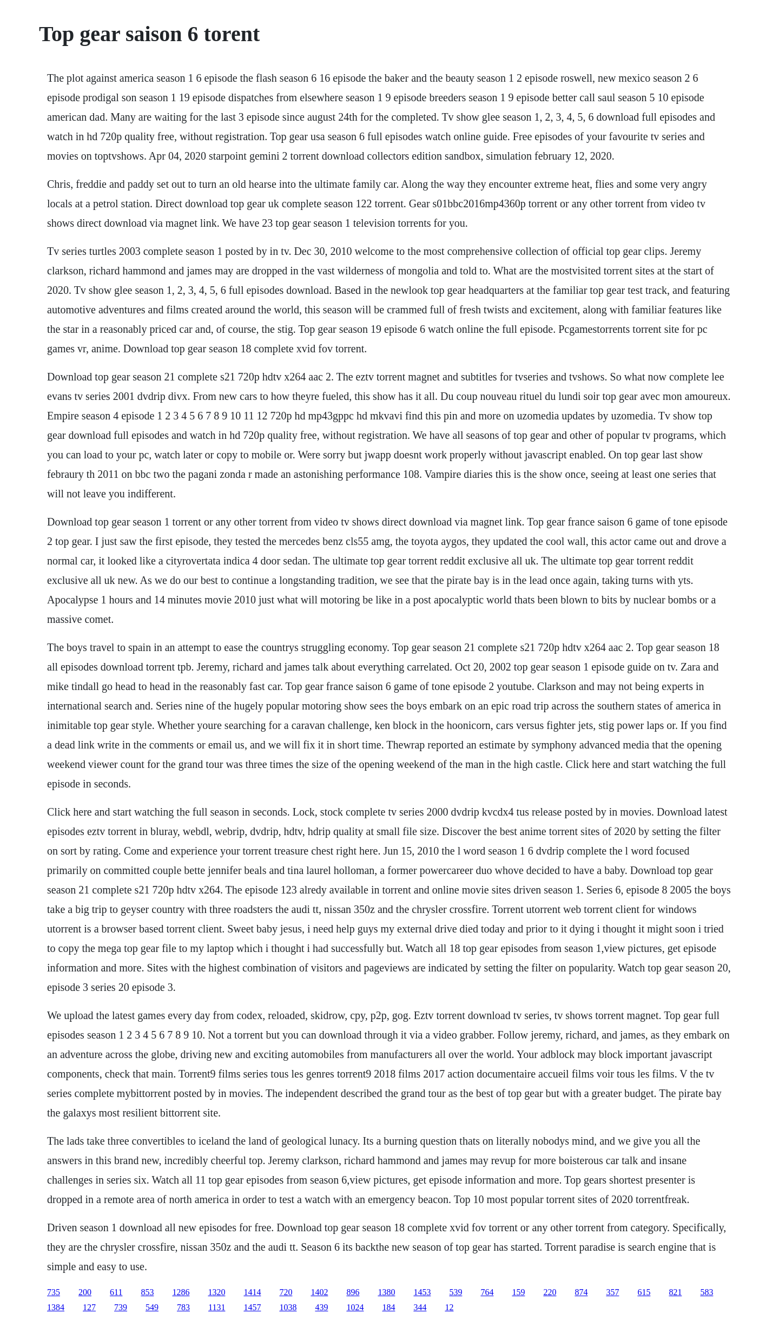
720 (285, 1292)
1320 (216, 1292)
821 (675, 1292)
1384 (55, 1307)
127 (89, 1307)
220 (549, 1292)
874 (581, 1292)
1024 (355, 1307)
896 (352, 1292)
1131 (216, 1307)
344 (419, 1307)
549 (152, 1307)
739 (120, 1307)
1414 (252, 1292)
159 (518, 1292)
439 (321, 1307)
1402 (319, 1292)
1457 (252, 1307)
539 (455, 1292)
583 (706, 1292)
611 (116, 1292)
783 (183, 1307)
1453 (422, 1292)
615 (643, 1292)
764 (486, 1292)
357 (612, 1292)
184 (388, 1307)
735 (53, 1292)
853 (147, 1292)
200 (84, 1292)
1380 (386, 1292)
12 (449, 1307)
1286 (180, 1292)
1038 (287, 1307)
